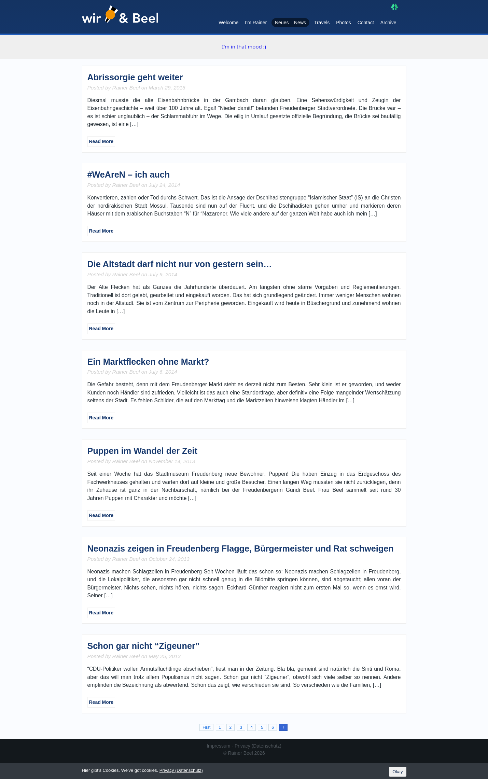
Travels (322, 22)
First (206, 727)
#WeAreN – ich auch (128, 174)
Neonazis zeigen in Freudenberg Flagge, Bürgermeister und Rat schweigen (240, 548)
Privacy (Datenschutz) (258, 746)
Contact (366, 22)
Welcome (228, 22)
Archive (388, 22)
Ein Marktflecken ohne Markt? (148, 361)
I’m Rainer (256, 22)
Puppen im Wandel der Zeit (142, 451)
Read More (101, 141)
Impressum (218, 746)
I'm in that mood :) (244, 46)
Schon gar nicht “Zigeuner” (143, 646)
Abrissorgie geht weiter (135, 77)
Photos (343, 22)
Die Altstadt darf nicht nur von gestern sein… (179, 264)
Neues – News (290, 22)
